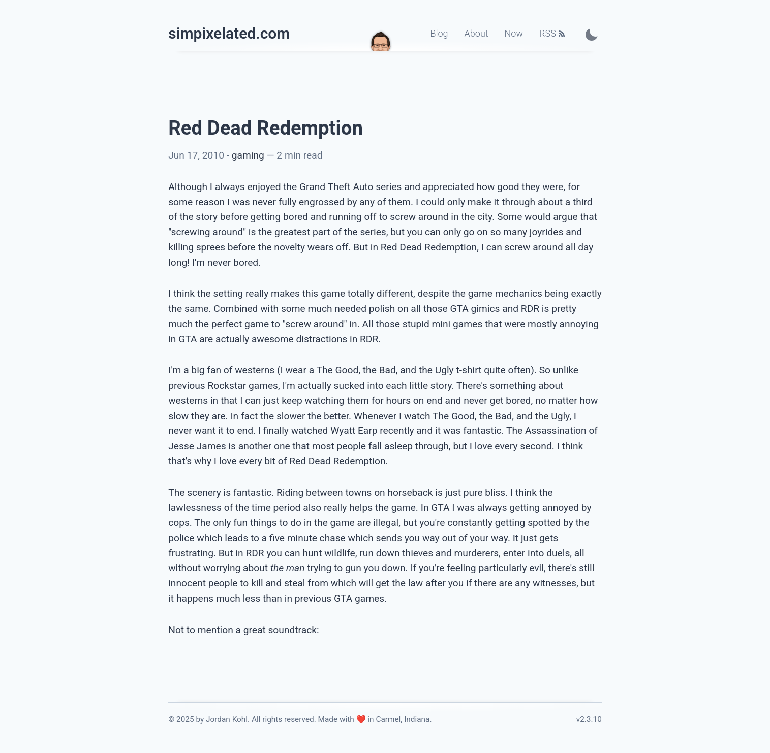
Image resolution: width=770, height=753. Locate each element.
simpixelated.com (229, 33)
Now (514, 33)
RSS (547, 33)
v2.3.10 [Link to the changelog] (589, 719)
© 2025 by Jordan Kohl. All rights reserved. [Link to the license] (242, 719)
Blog (439, 33)
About (476, 33)
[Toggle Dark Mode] (591, 34)
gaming (248, 155)
